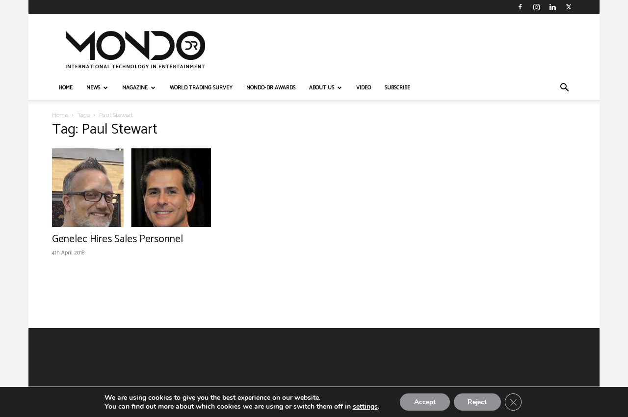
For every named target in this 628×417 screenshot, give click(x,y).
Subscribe (397, 87)
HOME (66, 87)
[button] (564, 88)
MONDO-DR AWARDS (270, 87)
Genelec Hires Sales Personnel (117, 239)
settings (363, 406)
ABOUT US (325, 87)
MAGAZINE (139, 87)
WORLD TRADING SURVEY (201, 87)
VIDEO (363, 87)
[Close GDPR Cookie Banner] (514, 402)
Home (60, 114)
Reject (477, 401)
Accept (423, 401)
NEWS (97, 87)
